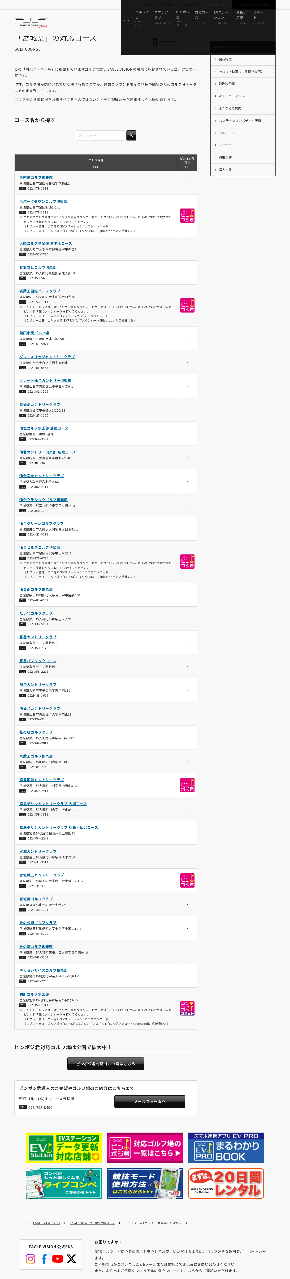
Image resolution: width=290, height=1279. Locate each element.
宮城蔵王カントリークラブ (41, 882)
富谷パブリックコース (37, 668)
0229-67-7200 (37, 989)
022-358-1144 (37, 518)
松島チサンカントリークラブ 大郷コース (53, 811)
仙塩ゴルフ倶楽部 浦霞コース (44, 435)
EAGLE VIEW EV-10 (46, 1181)
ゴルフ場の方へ (214, 5)
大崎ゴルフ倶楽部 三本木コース (45, 251)
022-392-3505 (37, 399)
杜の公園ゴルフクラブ (38, 930)
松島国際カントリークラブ (41, 787)
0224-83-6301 (37, 608)
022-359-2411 (37, 798)
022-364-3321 (37, 446)
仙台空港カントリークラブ (41, 483)
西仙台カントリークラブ (39, 716)
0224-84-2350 (37, 774)
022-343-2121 (37, 965)
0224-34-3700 (37, 893)
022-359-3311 (37, 822)
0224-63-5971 (37, 351)
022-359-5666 (37, 285)
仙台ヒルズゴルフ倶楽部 (39, 555)
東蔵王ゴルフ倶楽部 (36, 763)
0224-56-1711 (37, 309)
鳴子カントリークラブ (38, 692)
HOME (21, 1181)
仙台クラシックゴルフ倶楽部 (43, 507)
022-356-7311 (37, 1012)
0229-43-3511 (37, 869)
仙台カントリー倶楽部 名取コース (47, 459)
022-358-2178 (37, 655)
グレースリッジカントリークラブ (47, 364)
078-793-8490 (40, 1115)
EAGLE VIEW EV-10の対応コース (92, 1181)
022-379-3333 (37, 196)
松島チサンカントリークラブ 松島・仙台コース (58, 835)
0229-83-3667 (37, 703)
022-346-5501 (37, 631)
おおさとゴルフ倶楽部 (38, 274)
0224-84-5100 (37, 941)
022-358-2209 (37, 679)
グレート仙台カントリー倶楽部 (45, 388)
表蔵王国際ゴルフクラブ (39, 298)
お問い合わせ (189, 5)
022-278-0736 (37, 566)
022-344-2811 (37, 750)
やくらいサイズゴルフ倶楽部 (43, 977)
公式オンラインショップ (256, 5)
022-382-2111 (37, 494)
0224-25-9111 (37, 542)
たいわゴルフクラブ (36, 620)
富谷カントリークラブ (38, 644)
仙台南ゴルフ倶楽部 (36, 596)
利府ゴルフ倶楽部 (34, 1001)
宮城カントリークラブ (38, 859)
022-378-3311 (37, 220)
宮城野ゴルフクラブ (36, 906)
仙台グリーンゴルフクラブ (41, 531)
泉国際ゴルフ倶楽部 (36, 185)
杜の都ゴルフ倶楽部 (36, 954)
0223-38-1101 (37, 917)
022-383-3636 (37, 470)
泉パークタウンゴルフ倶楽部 (43, 209)
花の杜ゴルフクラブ (36, 739)
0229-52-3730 (37, 262)
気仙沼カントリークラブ (39, 412)
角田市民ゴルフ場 (34, 340)
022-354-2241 (37, 846)
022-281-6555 (37, 375)
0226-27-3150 (37, 423)
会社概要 (168, 5)
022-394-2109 (37, 727)
